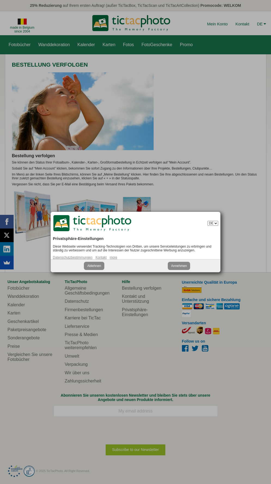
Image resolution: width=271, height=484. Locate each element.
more (113, 257)
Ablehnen (94, 266)
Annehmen (179, 266)
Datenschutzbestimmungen (72, 257)
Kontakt (101, 257)
